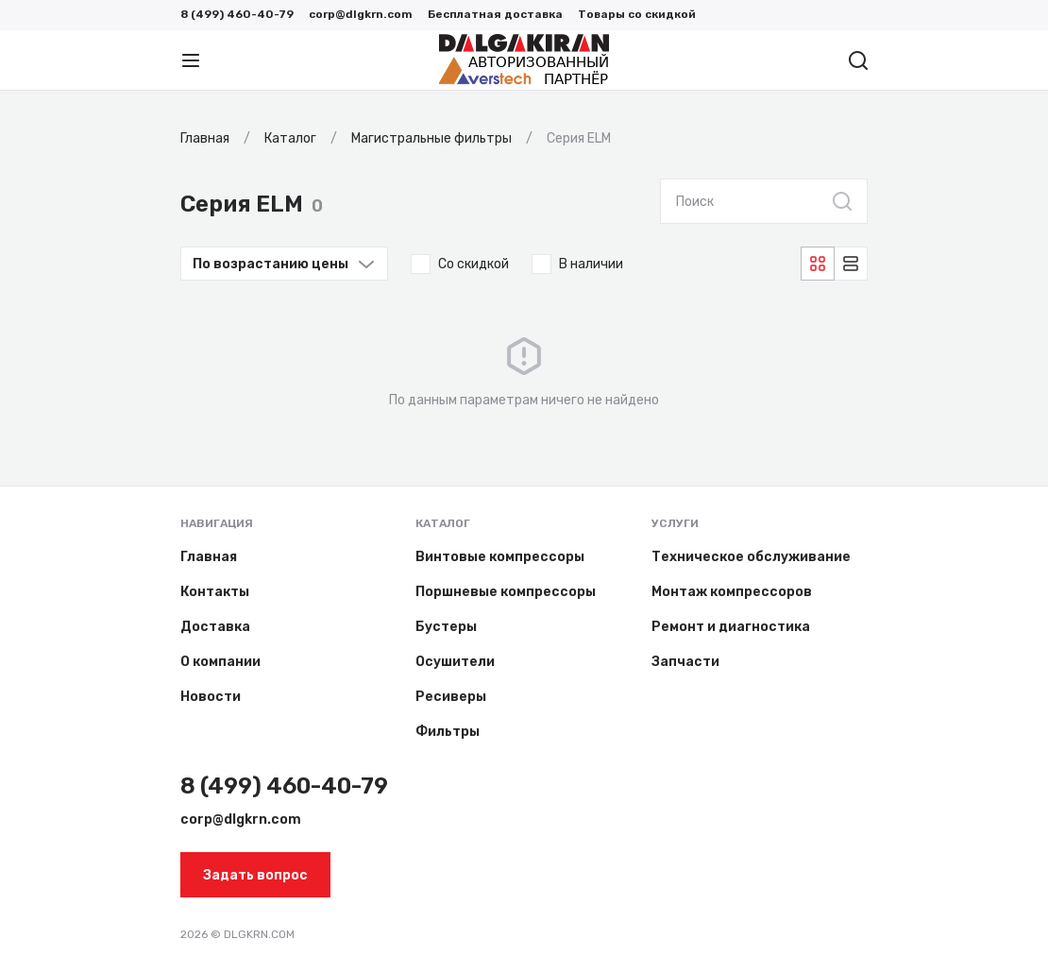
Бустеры (446, 627)
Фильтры (447, 732)
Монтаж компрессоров (731, 592)
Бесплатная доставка (495, 14)
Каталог (442, 523)
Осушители (455, 662)
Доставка (215, 627)
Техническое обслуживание (751, 557)
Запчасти (685, 662)
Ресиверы (450, 697)
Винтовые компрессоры (499, 557)
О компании (220, 662)
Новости (210, 697)
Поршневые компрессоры (505, 592)
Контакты (214, 592)
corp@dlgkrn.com (361, 14)
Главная (208, 557)
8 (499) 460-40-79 (237, 14)
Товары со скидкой (637, 14)
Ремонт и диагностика (730, 627)
